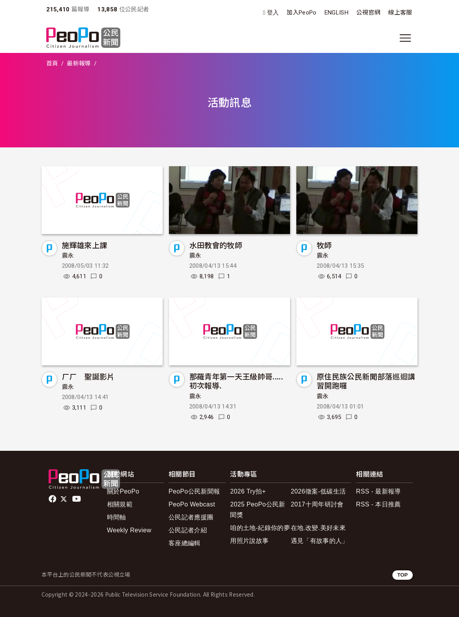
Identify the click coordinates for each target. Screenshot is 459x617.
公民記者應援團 (191, 517)
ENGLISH (336, 12)
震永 (68, 255)
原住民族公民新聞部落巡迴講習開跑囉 (366, 381)
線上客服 (400, 12)
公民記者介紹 (188, 530)
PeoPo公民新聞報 (194, 491)
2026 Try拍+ (248, 491)
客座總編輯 (185, 543)
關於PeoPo (123, 491)
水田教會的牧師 (215, 245)
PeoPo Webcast (192, 504)
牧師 (324, 245)
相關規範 (119, 504)
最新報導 (79, 63)
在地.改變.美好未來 (318, 527)
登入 (273, 13)
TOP (402, 575)
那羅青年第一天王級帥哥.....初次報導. (236, 381)
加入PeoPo (301, 12)
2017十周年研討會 (317, 504)
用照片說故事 (249, 540)
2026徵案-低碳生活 (318, 491)
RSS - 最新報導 (378, 491)
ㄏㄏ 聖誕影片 (88, 376)
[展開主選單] (405, 38)
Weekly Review (129, 530)
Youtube (77, 499)
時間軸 (116, 517)
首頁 (52, 63)
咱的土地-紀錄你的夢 (260, 527)
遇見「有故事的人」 (319, 540)
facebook (53, 499)
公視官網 (368, 12)
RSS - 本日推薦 (378, 504)
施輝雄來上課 (84, 245)
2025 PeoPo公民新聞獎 (257, 509)
